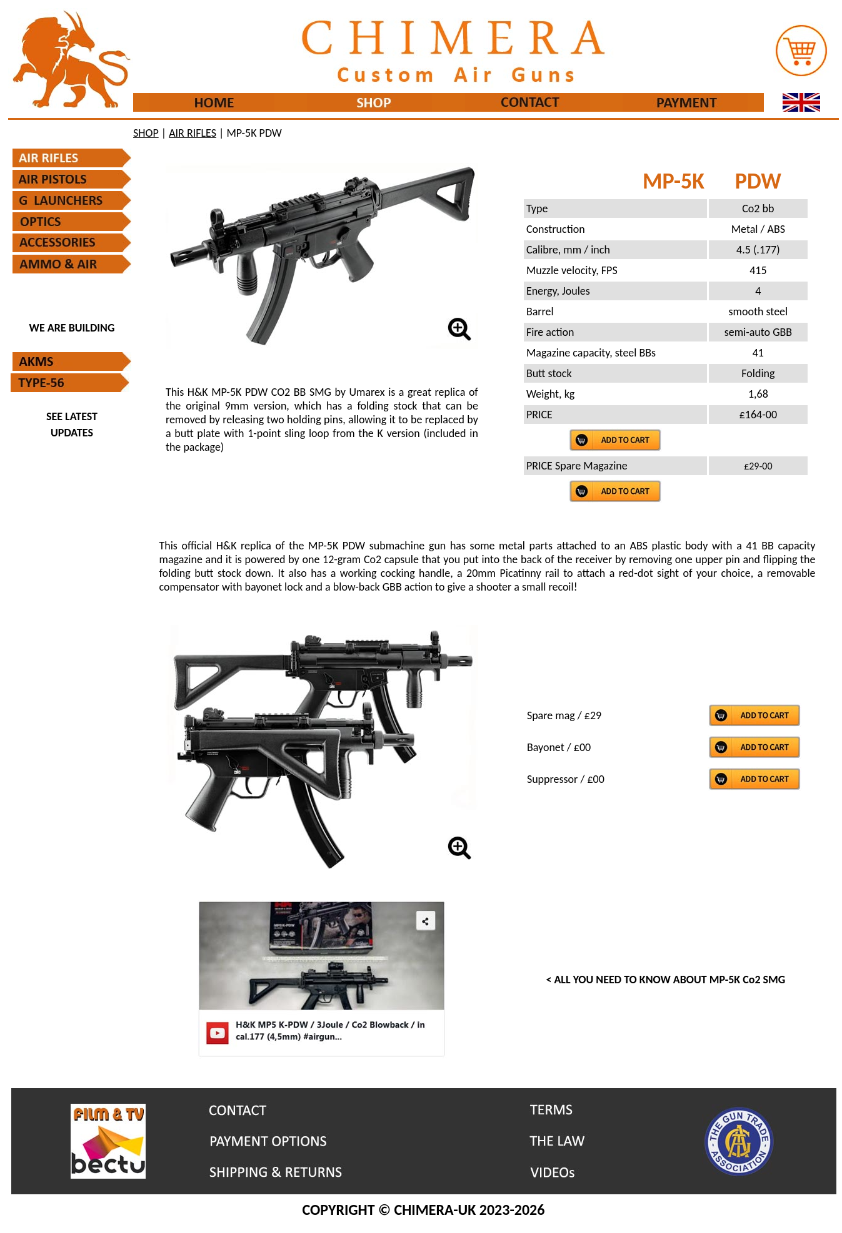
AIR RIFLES (192, 133)
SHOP (146, 133)
